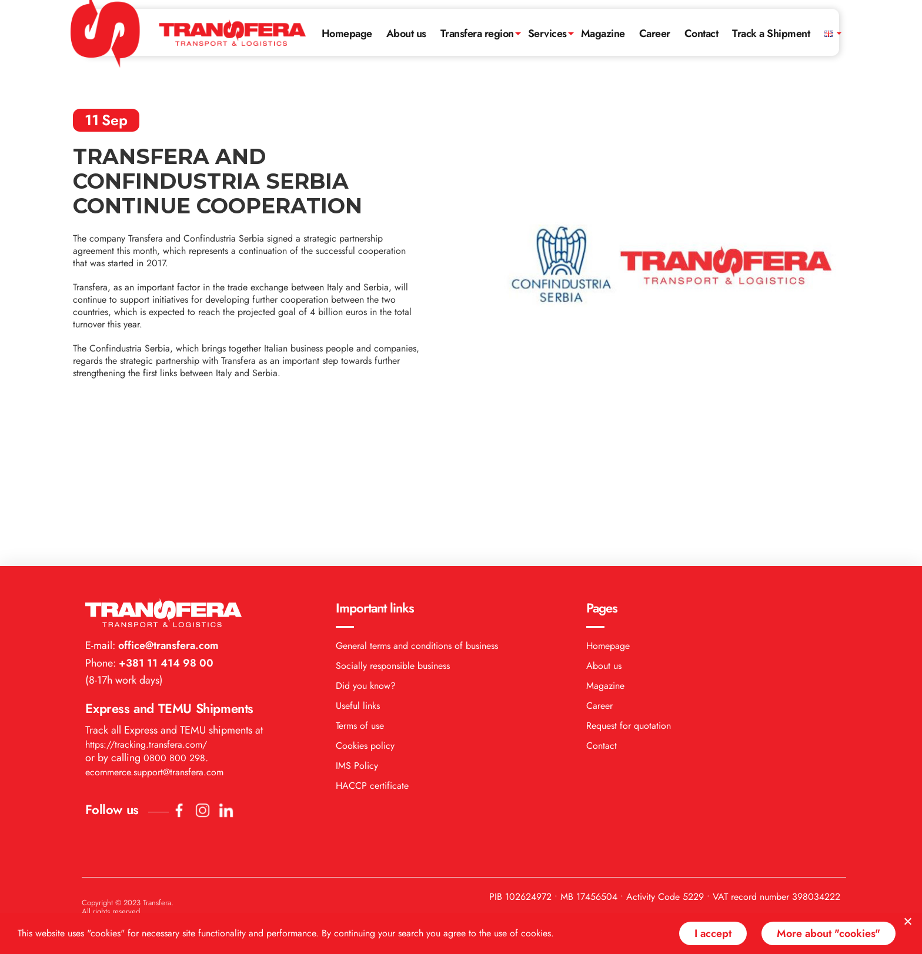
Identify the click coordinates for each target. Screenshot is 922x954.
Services (547, 33)
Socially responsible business (393, 527)
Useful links (358, 567)
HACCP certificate (372, 647)
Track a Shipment (771, 33)
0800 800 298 (174, 620)
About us (406, 33)
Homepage (347, 33)
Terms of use (360, 587)
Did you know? (366, 547)
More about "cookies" (828, 933)
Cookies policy (365, 607)
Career (654, 33)
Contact (701, 33)
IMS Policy (357, 627)
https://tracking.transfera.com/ (146, 606)
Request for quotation (628, 587)
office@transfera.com (167, 507)
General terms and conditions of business (417, 507)
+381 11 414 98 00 (164, 525)
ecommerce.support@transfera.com (154, 634)
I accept (712, 933)
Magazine (603, 33)
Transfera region (477, 33)
